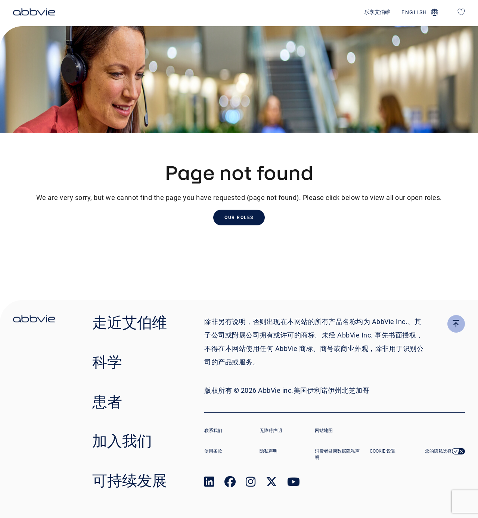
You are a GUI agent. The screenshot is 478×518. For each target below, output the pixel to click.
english (414, 12)
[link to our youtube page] (293, 483)
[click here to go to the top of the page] (456, 324)
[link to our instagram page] (250, 483)
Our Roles (239, 217)
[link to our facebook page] (230, 483)
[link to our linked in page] (209, 483)
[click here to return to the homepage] (34, 13)
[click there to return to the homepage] (34, 320)
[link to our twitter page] (271, 483)
